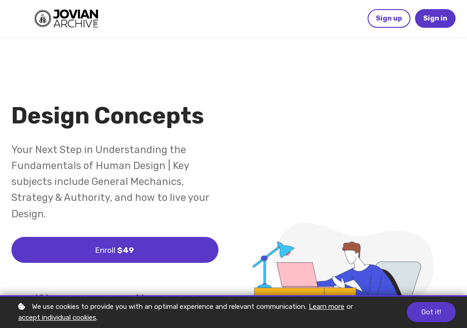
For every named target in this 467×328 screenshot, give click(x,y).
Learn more (326, 306)
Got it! (431, 312)
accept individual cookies (57, 317)
